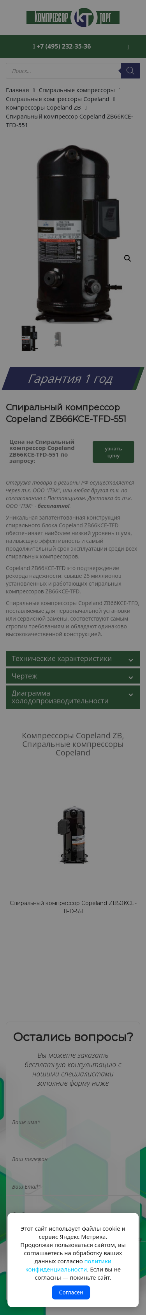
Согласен (71, 1292)
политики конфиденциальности (68, 1265)
